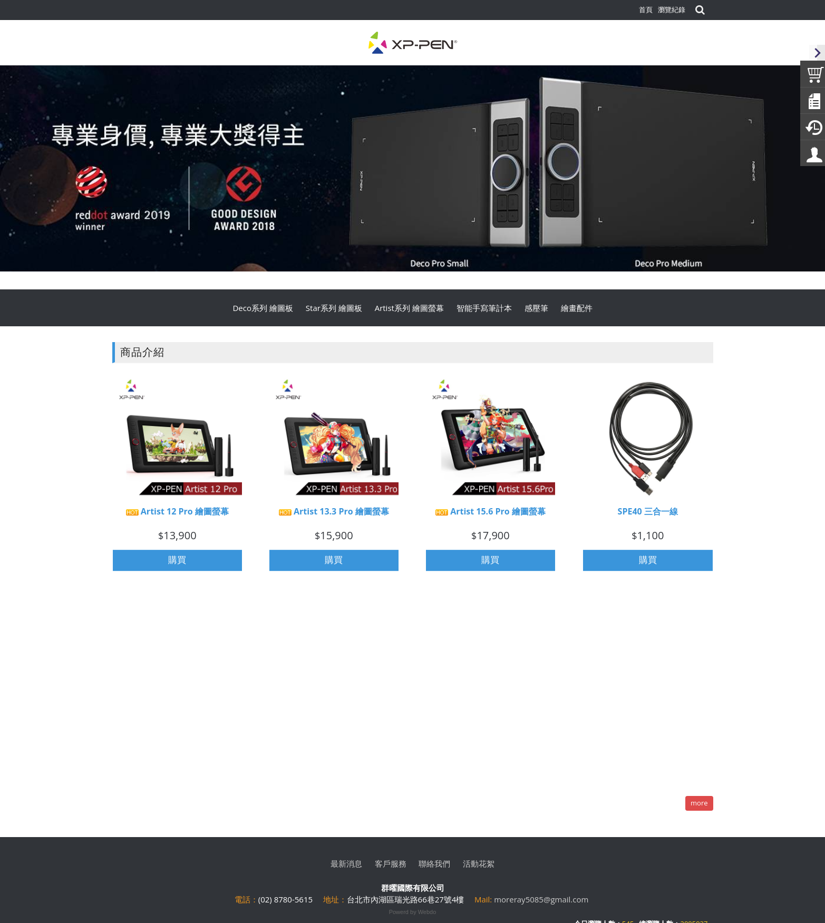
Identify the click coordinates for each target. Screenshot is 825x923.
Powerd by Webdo (412, 912)
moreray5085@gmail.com (541, 899)
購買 (177, 565)
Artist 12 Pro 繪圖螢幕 (177, 516)
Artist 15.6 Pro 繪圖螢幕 (490, 516)
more (699, 803)
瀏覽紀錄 (671, 9)
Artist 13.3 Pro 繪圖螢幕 (334, 516)
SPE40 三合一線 (648, 516)
